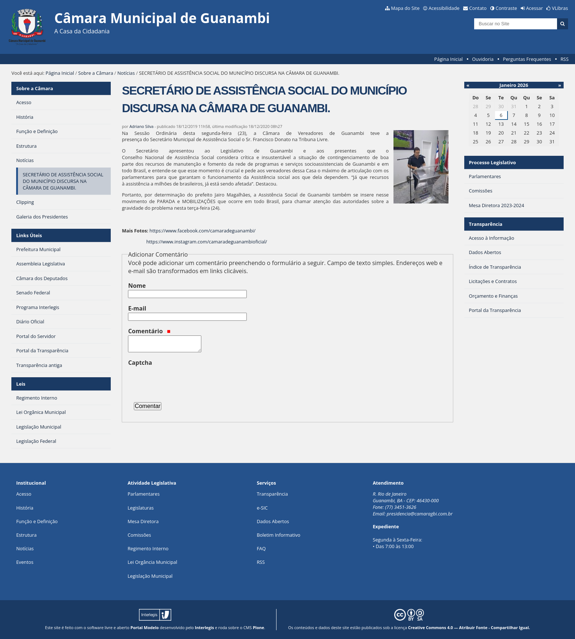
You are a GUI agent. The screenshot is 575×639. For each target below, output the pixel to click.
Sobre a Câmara (95, 73)
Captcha (140, 363)
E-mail (137, 308)
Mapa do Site (405, 8)
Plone (258, 627)
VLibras (560, 8)
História (24, 507)
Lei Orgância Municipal (152, 562)
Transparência (485, 224)
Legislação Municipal (150, 576)
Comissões (139, 535)
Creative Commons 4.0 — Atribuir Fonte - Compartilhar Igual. (469, 627)
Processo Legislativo (492, 162)
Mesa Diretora (143, 521)
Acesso (23, 494)
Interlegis (204, 627)
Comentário (149, 331)
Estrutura (26, 535)
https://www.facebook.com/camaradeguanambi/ (203, 230)
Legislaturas (141, 507)
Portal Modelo (145, 627)
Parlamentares (144, 494)
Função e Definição (37, 521)
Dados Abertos (273, 521)
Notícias (126, 73)
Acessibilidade (444, 8)
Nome (137, 286)
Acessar (534, 8)
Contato (478, 8)
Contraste (506, 8)
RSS (564, 59)
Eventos (24, 562)
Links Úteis (29, 235)
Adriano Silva (141, 126)
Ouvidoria (483, 59)
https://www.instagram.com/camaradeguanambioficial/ (206, 241)
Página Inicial (448, 59)
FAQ (261, 548)
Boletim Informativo (278, 535)
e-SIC (262, 507)
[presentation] (183, 381)
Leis (20, 384)
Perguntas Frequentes (527, 59)
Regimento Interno (148, 548)
